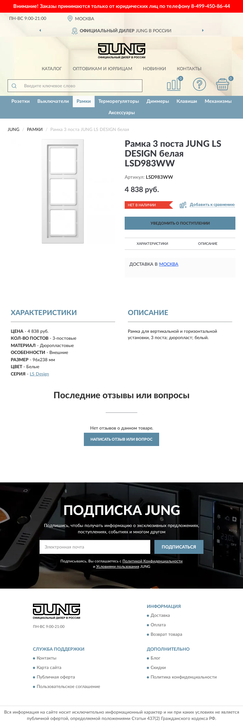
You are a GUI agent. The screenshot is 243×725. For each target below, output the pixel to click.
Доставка (160, 615)
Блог (155, 658)
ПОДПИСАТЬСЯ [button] (179, 547)
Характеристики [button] (152, 243)
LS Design (39, 374)
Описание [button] (207, 243)
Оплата (158, 625)
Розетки (20, 101)
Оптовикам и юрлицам (102, 69)
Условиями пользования (117, 566)
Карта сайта (49, 668)
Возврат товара (166, 634)
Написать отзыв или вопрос (121, 439)
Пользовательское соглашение (68, 687)
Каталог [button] (52, 69)
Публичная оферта (56, 677)
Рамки (84, 101)
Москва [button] (168, 264)
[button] (200, 84)
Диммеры (157, 101)
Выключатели (53, 101)
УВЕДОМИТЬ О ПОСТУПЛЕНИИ (180, 223)
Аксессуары (122, 112)
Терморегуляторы (118, 101)
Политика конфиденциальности (184, 677)
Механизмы (218, 101)
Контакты (189, 69)
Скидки (158, 668)
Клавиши (187, 101)
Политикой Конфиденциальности (152, 561)
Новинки (154, 69)
